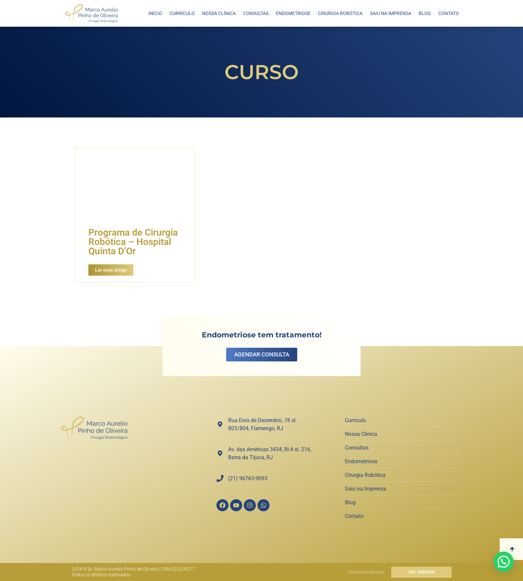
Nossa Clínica (219, 13)
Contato (448, 13)
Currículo (182, 13)
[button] (504, 562)
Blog (425, 13)
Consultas (256, 13)
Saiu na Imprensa (390, 13)
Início (155, 13)
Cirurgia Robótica (340, 13)
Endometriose (293, 13)
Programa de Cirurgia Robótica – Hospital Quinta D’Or (133, 242)
